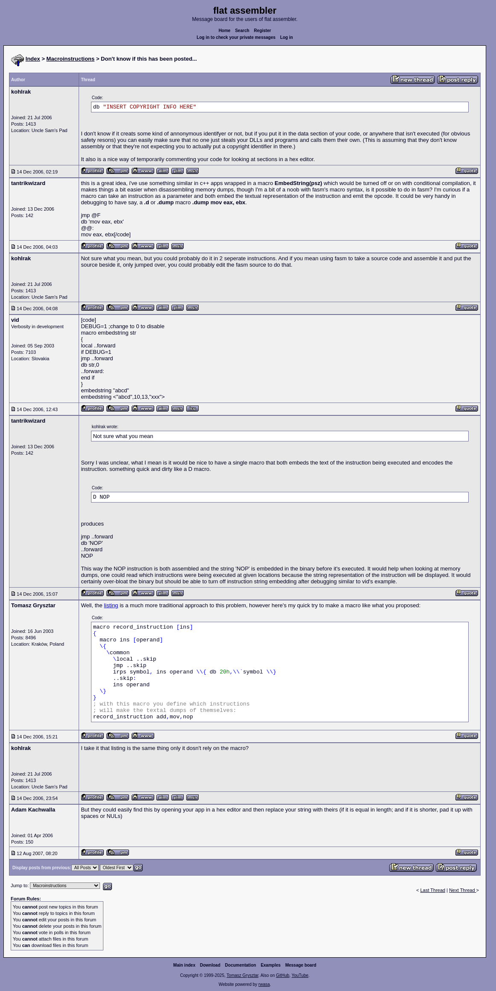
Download (210, 965)
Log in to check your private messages (236, 37)
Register (262, 30)
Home (225, 30)
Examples (271, 965)
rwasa (264, 984)
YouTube (299, 975)
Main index (184, 965)
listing (111, 605)
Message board (301, 965)
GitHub (282, 975)
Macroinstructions (71, 59)
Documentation (240, 965)
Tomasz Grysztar (242, 975)
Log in (286, 37)
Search (242, 30)
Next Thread (462, 890)
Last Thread (433, 890)
